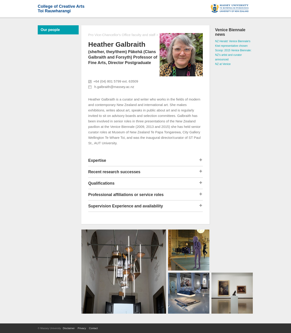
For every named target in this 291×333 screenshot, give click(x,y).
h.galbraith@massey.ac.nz (114, 87)
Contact (93, 328)
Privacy (82, 328)
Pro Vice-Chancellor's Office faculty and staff (121, 35)
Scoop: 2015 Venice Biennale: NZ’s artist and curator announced (233, 55)
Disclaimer (69, 328)
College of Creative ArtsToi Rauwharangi (61, 8)
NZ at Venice (223, 64)
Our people (50, 30)
